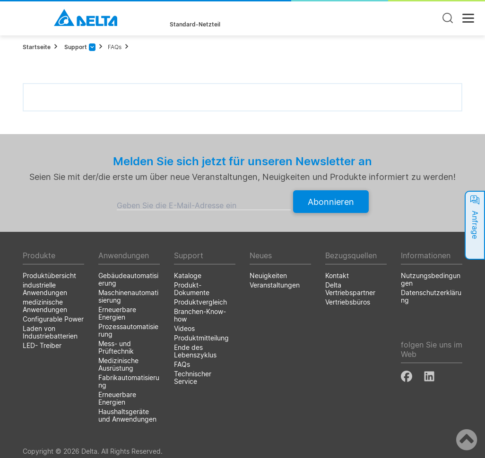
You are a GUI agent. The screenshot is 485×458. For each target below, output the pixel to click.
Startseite (37, 47)
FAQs (114, 47)
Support (75, 47)
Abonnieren (331, 202)
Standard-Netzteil (195, 24)
